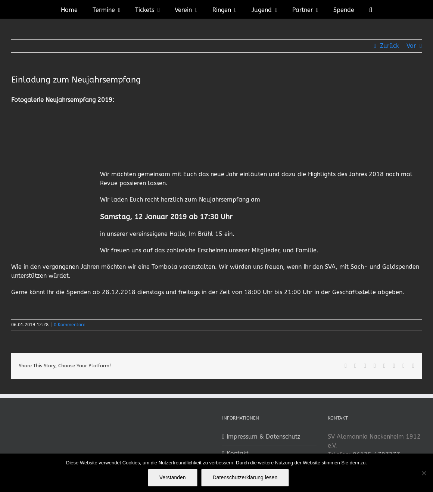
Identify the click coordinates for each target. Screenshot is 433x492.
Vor (411, 45)
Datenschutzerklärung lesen (245, 477)
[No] (423, 473)
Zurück (389, 45)
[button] (371, 9)
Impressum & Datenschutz (263, 436)
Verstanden (172, 477)
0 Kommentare (69, 324)
